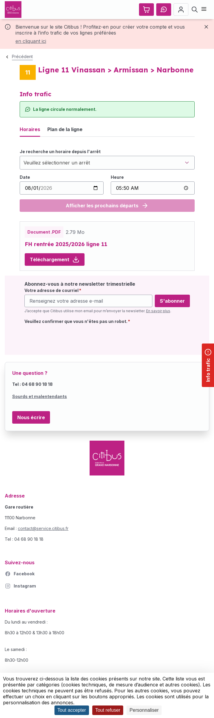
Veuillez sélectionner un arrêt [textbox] (57, 163)
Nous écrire (31, 417)
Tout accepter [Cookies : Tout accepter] (71, 710)
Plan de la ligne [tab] (64, 129)
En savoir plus (158, 311)
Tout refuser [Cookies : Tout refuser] (107, 710)
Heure (117, 177)
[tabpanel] (107, 180)
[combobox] (107, 163)
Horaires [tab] (30, 129)
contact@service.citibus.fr (43, 528)
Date (25, 177)
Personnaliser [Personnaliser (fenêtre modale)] (144, 710)
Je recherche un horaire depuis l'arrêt (60, 151)
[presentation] (69, 338)
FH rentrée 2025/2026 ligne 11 (66, 244)
